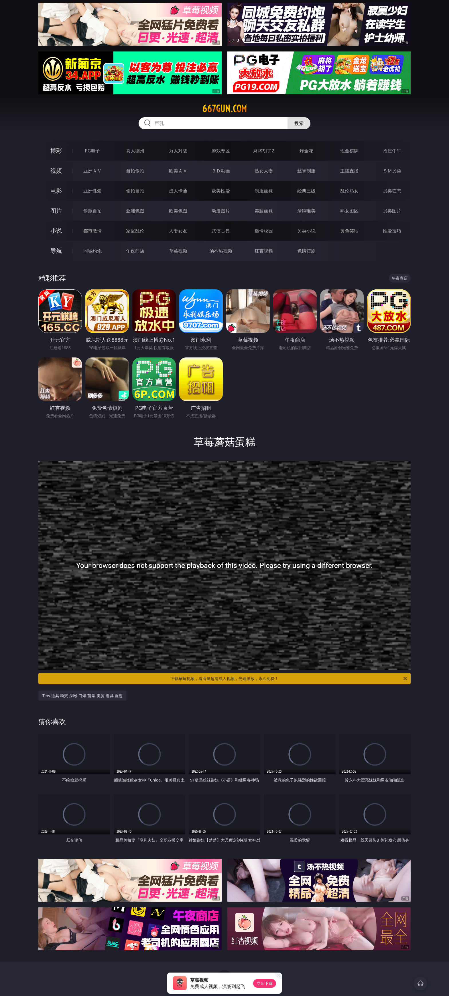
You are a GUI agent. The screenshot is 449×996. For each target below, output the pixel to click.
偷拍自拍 (135, 191)
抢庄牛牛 (392, 151)
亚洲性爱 (92, 191)
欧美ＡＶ (178, 171)
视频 (56, 170)
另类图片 (392, 211)
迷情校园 (264, 231)
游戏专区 (221, 151)
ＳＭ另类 (392, 171)
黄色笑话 (349, 231)
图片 (56, 210)
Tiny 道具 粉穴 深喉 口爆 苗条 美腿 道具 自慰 (82, 695)
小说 (56, 230)
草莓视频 (178, 251)
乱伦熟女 (349, 191)
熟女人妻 (264, 171)
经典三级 (306, 191)
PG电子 (92, 151)
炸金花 (306, 151)
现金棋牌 (349, 151)
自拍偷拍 (135, 171)
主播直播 (349, 171)
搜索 (299, 123)
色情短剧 (306, 251)
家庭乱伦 (135, 231)
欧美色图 (178, 211)
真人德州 (135, 151)
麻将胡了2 (263, 151)
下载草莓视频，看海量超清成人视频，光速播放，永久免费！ (289, 678)
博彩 (56, 150)
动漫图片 (221, 211)
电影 (56, 190)
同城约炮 (92, 251)
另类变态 (392, 191)
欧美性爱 (221, 191)
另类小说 (306, 231)
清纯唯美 (306, 211)
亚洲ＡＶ (92, 171)
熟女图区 (349, 211)
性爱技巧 (392, 231)
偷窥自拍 (92, 211)
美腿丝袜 (264, 211)
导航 (56, 251)
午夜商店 (135, 251)
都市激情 (92, 231)
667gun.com (224, 108)
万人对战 (178, 151)
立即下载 (265, 983)
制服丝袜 (264, 191)
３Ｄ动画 (221, 171)
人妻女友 (178, 231)
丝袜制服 (306, 171)
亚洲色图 (135, 211)
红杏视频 (264, 251)
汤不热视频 (220, 251)
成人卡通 (178, 191)
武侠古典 (221, 231)
